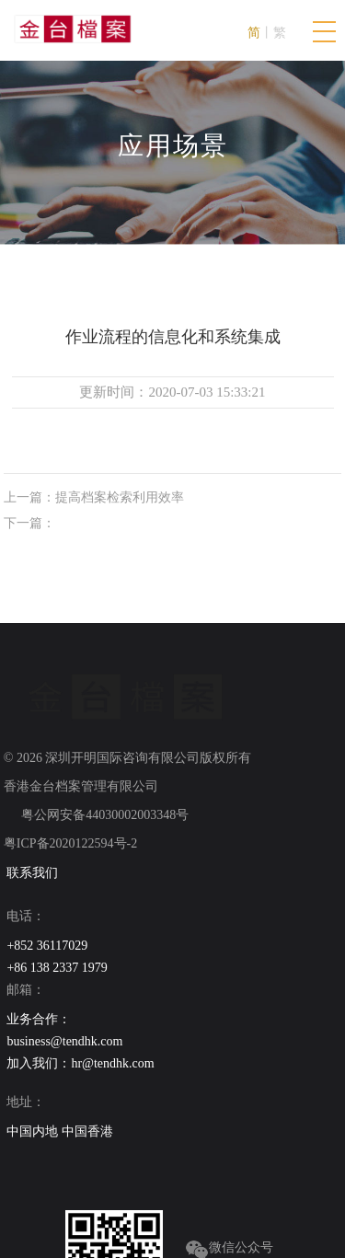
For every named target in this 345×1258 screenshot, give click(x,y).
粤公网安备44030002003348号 (104, 815)
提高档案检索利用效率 (119, 497)
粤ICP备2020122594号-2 (70, 843)
